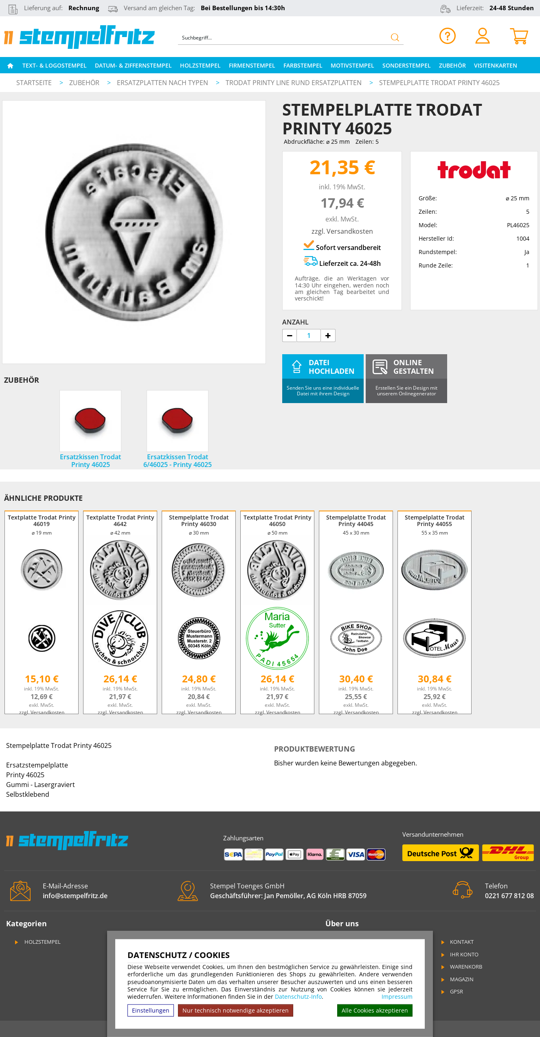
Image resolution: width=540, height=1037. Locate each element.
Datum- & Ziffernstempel (133, 65)
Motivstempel (352, 65)
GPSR (451, 991)
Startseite (34, 82)
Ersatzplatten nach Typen (163, 82)
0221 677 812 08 (509, 895)
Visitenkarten (495, 65)
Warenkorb (461, 966)
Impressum (397, 996)
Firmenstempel (252, 65)
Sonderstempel (406, 65)
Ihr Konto (459, 954)
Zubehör (452, 65)
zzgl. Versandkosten (342, 231)
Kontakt (457, 941)
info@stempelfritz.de (75, 895)
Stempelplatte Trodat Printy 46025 (439, 82)
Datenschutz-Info (298, 996)
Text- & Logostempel (54, 65)
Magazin (457, 979)
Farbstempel (303, 65)
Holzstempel (200, 65)
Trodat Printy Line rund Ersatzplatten (294, 82)
